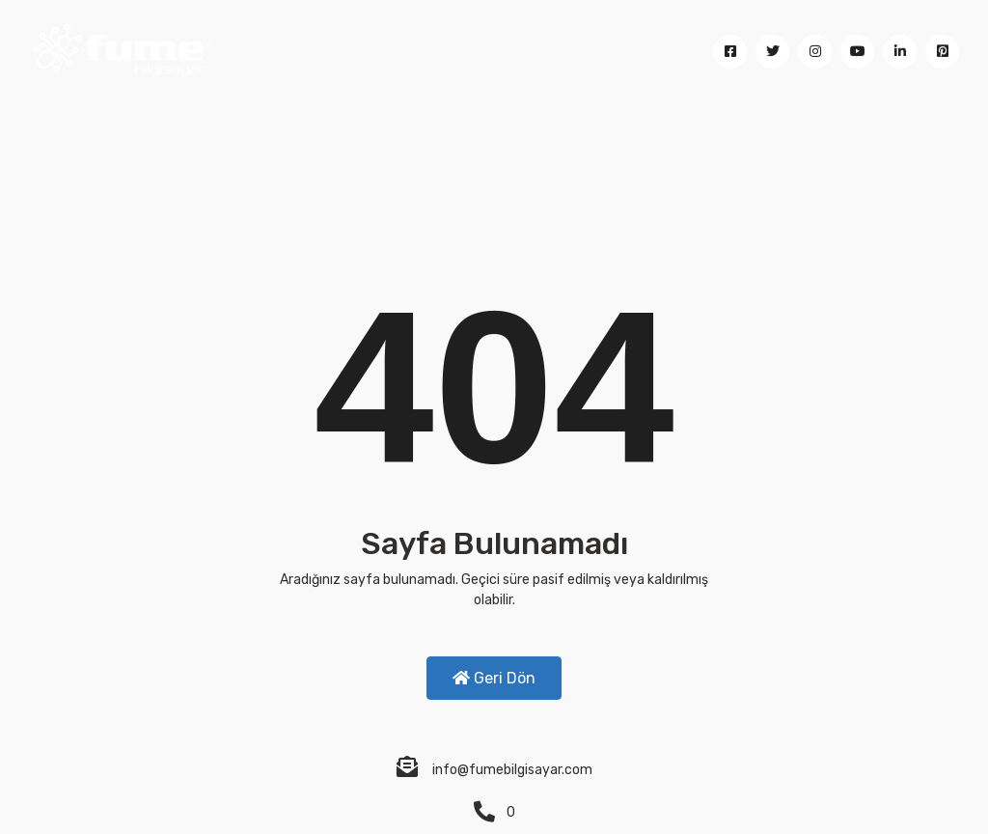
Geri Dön (494, 678)
